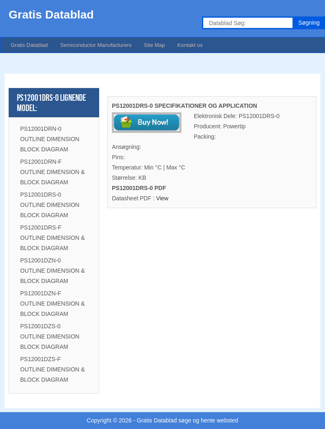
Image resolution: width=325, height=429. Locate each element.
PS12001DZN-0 (40, 260)
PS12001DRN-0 (40, 128)
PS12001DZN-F (40, 293)
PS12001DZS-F (40, 359)
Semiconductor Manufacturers (95, 45)
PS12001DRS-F (40, 227)
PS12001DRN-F (41, 161)
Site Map (154, 45)
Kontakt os (189, 45)
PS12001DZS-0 (40, 326)
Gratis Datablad (29, 45)
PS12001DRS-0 (40, 194)
